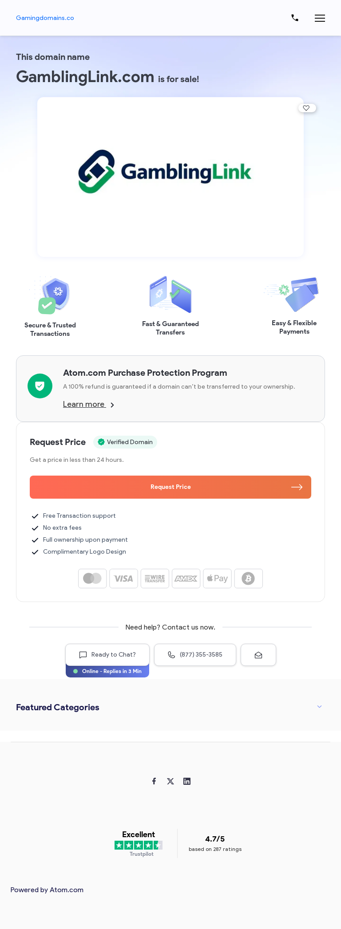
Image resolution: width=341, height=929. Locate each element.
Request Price (227, 487)
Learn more (88, 404)
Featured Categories (57, 707)
